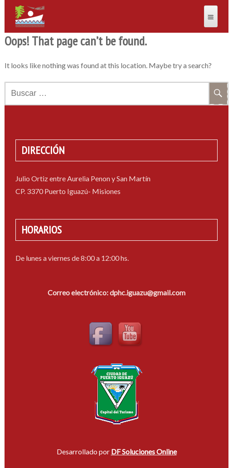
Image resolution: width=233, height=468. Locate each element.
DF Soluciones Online (144, 451)
